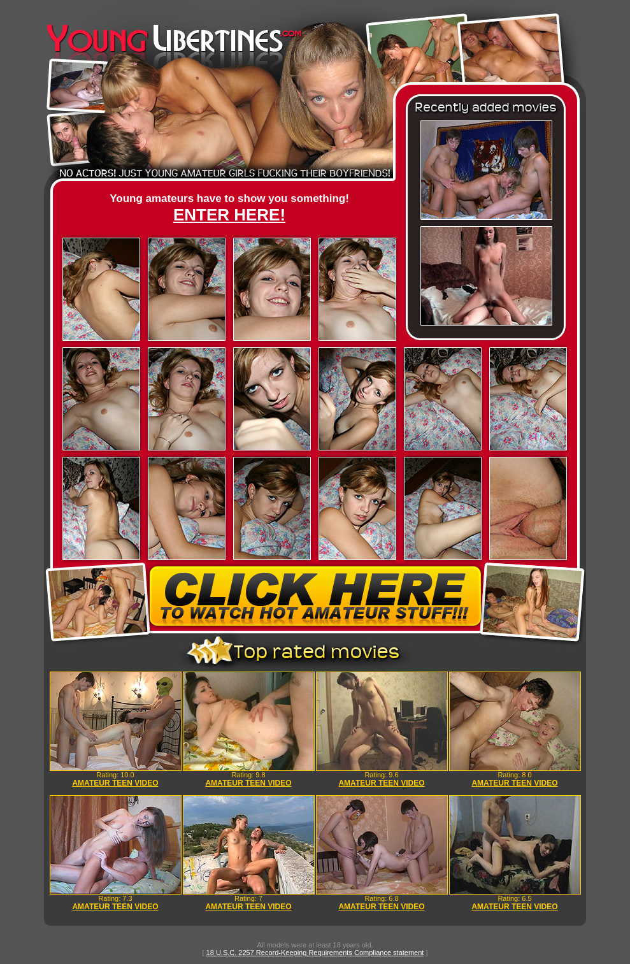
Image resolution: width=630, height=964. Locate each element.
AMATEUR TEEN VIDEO (115, 783)
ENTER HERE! (229, 214)
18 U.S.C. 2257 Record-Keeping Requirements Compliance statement (315, 952)
